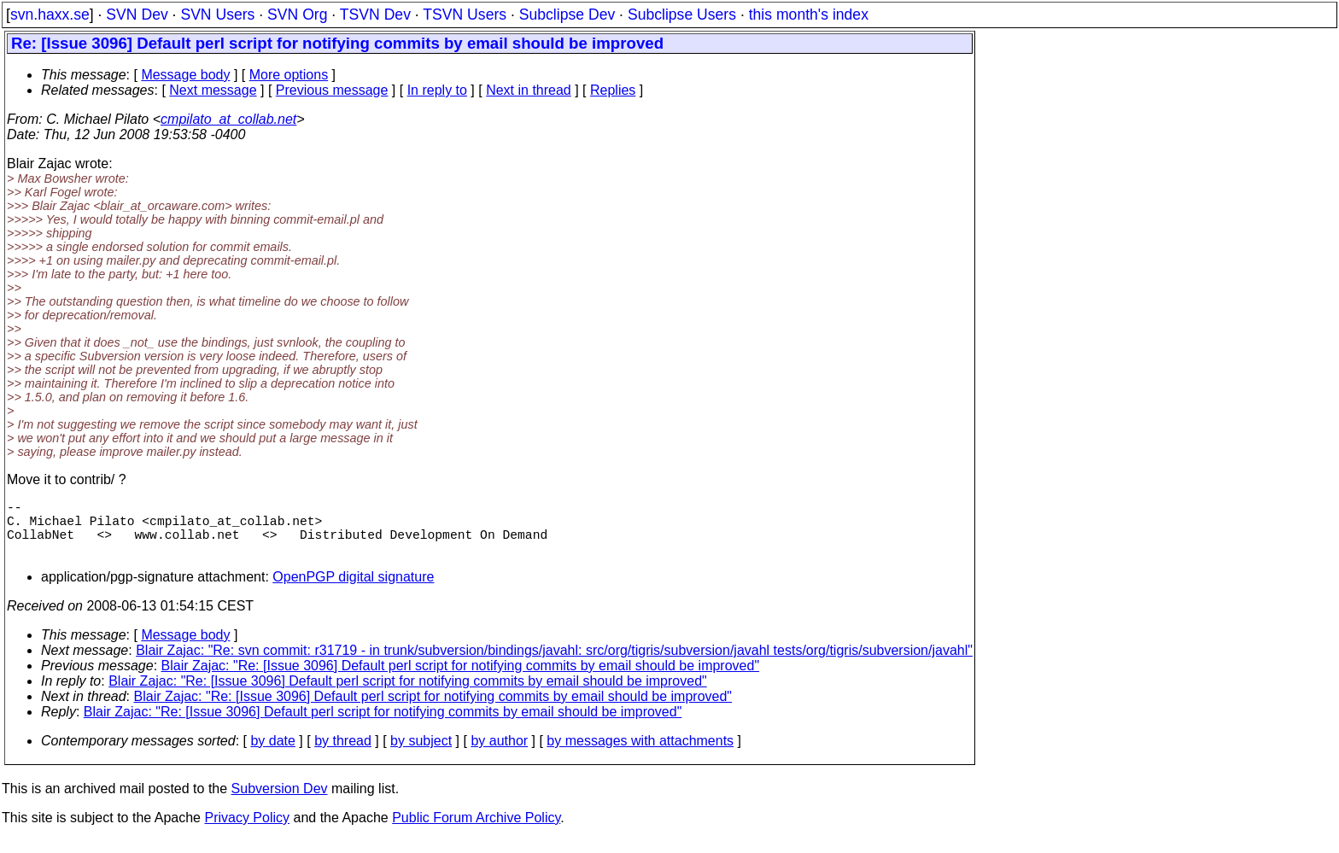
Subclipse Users (682, 14)
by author (499, 754)
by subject (421, 754)
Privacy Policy (246, 831)
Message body (185, 74)
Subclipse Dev (567, 14)
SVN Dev (136, 14)
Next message (212, 90)
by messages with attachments (640, 754)
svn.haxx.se (50, 14)
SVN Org (297, 14)
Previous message (332, 90)
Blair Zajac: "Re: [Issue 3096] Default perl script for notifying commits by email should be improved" (460, 679)
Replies (612, 90)
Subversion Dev (279, 802)
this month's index (808, 14)
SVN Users (217, 14)
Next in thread (528, 90)
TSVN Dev (375, 14)
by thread (342, 754)
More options (289, 74)
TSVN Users (464, 14)
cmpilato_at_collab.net (228, 119)
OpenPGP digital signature (353, 590)
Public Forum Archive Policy (476, 831)
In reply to (437, 90)
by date (272, 754)
